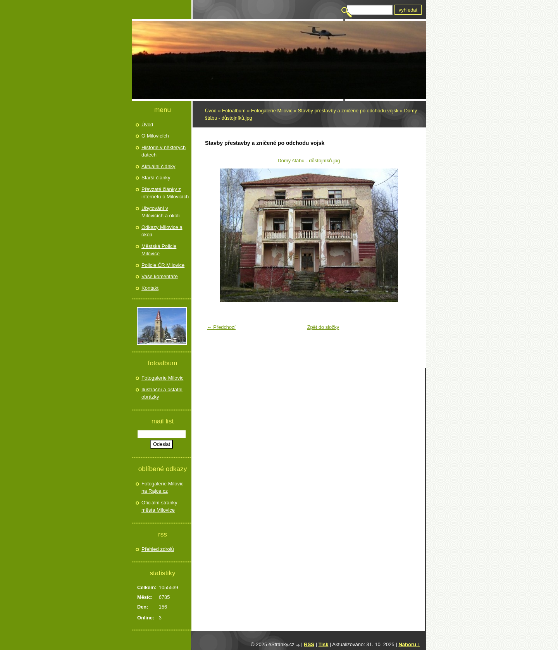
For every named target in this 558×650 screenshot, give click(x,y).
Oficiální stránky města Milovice (159, 506)
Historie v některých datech (163, 151)
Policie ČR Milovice (162, 265)
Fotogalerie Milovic (272, 110)
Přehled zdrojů (157, 549)
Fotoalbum (233, 110)
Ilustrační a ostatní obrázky (162, 393)
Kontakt (149, 288)
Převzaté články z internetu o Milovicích (165, 193)
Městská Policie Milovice (158, 250)
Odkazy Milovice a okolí (161, 231)
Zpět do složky (323, 327)
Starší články (155, 178)
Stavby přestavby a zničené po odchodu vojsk (348, 110)
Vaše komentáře (159, 276)
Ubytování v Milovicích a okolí (160, 212)
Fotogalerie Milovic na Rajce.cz (162, 487)
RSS (309, 644)
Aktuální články (158, 166)
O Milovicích (155, 136)
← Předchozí (221, 327)
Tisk (324, 644)
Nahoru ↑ (409, 644)
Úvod (211, 110)
